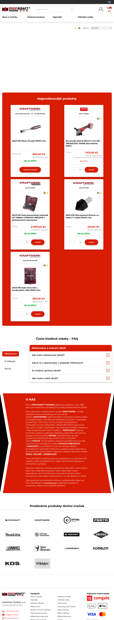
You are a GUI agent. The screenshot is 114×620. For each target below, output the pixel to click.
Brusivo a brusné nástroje (40, 610)
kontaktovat (51, 483)
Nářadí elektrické (64, 616)
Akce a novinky (36, 597)
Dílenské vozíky (64, 600)
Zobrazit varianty (30, 170)
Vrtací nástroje (63, 610)
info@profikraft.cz (12, 615)
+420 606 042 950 (12, 611)
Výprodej (34, 600)
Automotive (62, 603)
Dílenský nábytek (37, 603)
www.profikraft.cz (12, 618)
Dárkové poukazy (64, 597)
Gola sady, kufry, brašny (67, 607)
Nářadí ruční (35, 607)
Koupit (91, 170)
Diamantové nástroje (39, 613)
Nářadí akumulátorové (39, 616)
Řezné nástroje (63, 613)
